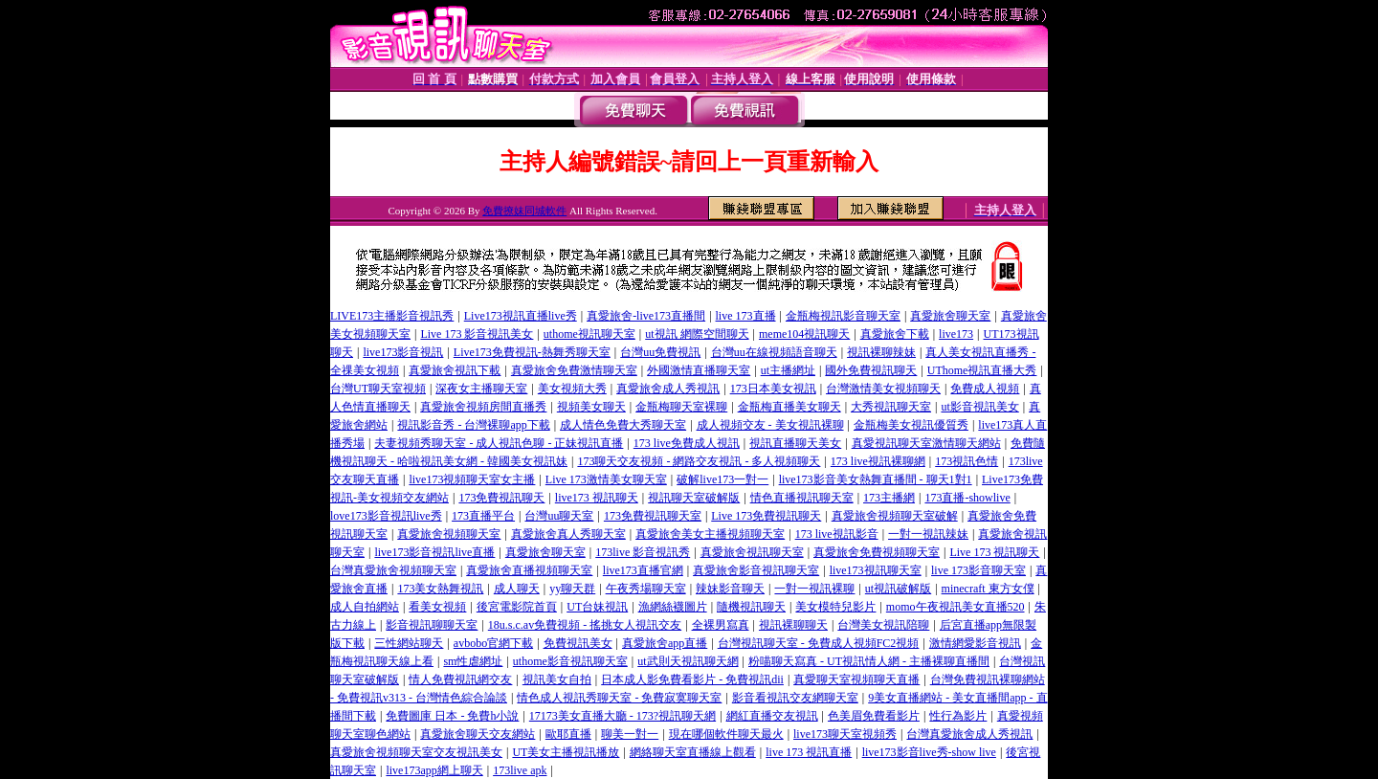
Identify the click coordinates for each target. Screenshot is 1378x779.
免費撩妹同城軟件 (524, 210)
